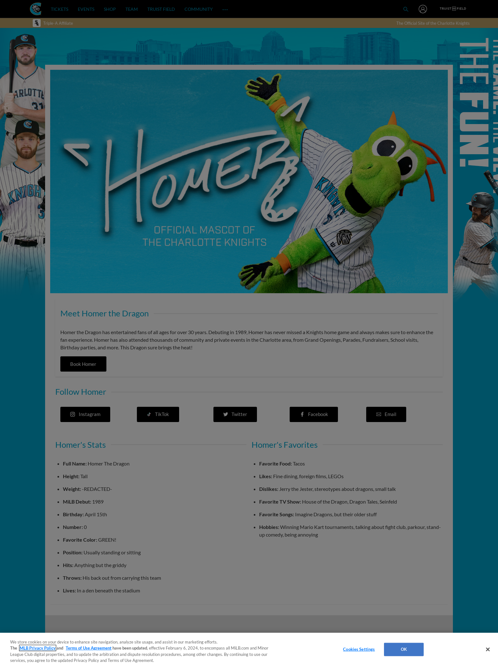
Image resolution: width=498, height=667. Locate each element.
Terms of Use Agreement (88, 647)
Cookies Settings (359, 649)
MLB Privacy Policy (38, 647)
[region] (249, 650)
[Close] (488, 649)
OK (404, 649)
